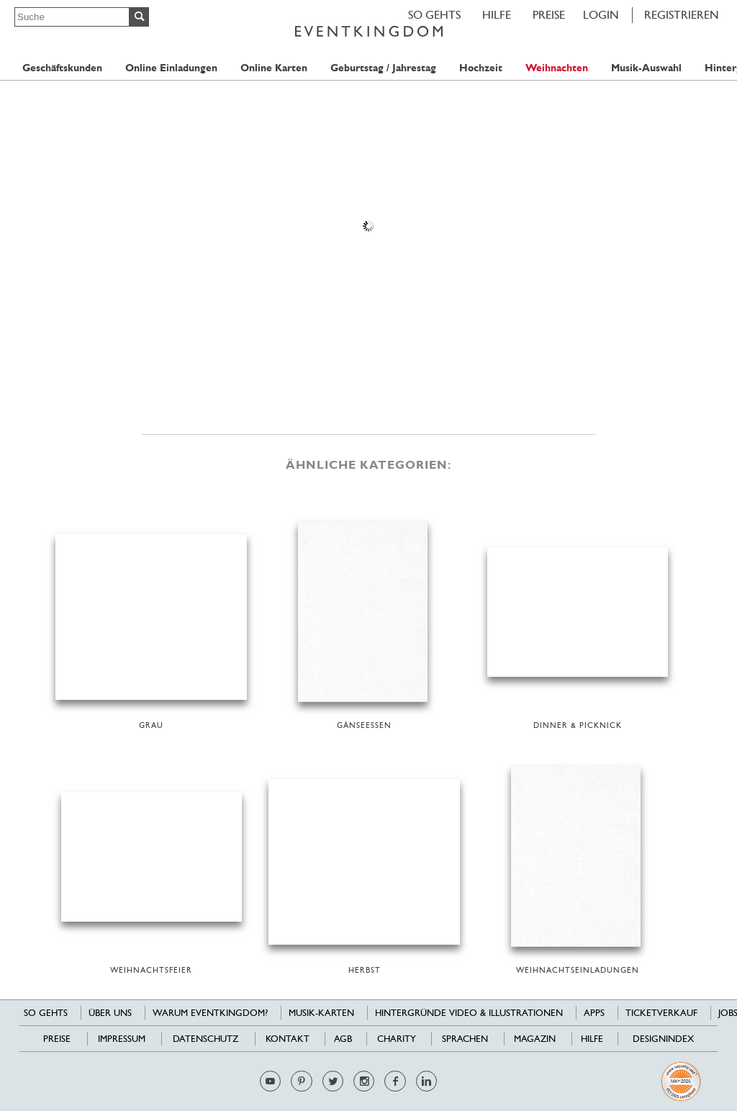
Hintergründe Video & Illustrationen (469, 1012)
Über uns (110, 1012)
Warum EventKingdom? (210, 1012)
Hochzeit (480, 68)
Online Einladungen (171, 68)
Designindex (663, 1038)
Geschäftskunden (62, 68)
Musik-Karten (321, 1012)
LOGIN (601, 15)
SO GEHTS (434, 15)
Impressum (121, 1038)
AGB (343, 1038)
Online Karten (273, 68)
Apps (594, 1012)
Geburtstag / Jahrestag (383, 68)
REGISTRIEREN (681, 15)
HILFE (496, 15)
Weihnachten (556, 68)
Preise (549, 15)
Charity (396, 1038)
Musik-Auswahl (646, 68)
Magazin (535, 1038)
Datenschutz (205, 1038)
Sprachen (465, 1038)
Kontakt (287, 1038)
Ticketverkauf (661, 1012)
